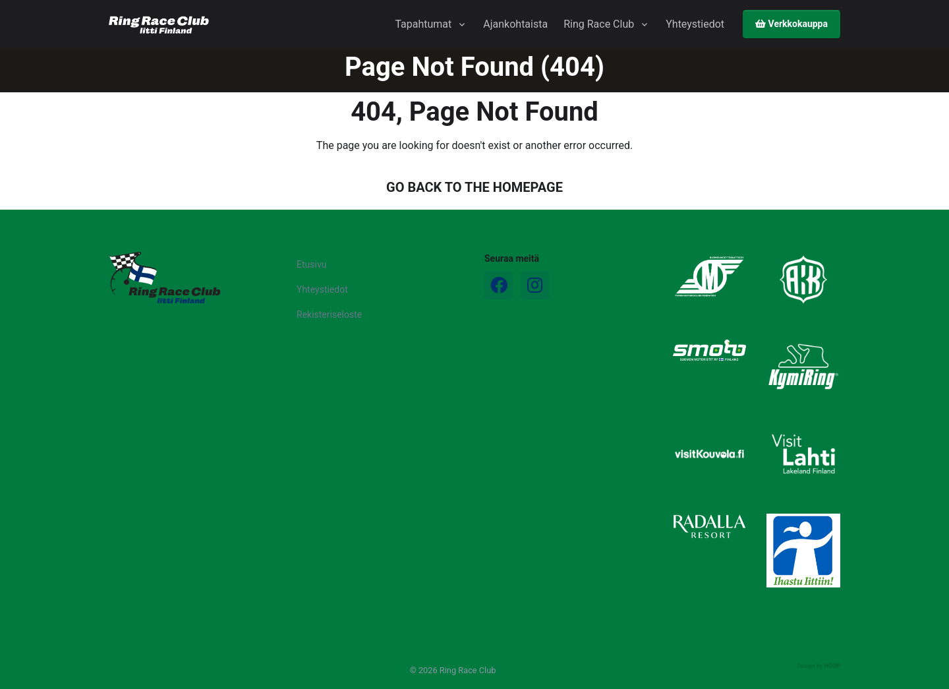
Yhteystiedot (695, 24)
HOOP (832, 666)
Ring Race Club (598, 24)
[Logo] (165, 277)
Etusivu (311, 264)
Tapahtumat (423, 24)
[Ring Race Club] (159, 25)
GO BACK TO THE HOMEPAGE (474, 187)
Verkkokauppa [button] (791, 23)
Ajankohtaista (515, 24)
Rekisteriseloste (329, 314)
